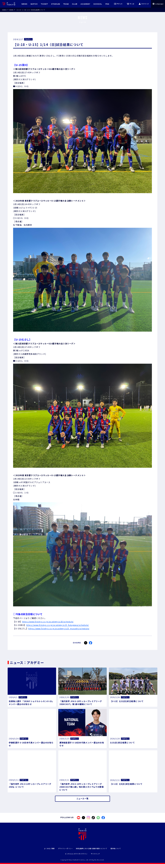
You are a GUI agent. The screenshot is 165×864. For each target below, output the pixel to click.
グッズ (130, 4)
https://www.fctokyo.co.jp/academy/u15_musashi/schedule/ (58, 628)
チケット (118, 4)
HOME (4, 10)
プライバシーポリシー (65, 848)
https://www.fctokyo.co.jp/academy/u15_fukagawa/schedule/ (57, 625)
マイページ (144, 4)
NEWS (11, 10)
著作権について (116, 848)
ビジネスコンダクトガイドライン (76, 854)
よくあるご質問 (49, 848)
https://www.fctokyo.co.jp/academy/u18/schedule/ (48, 621)
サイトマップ (95, 854)
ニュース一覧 (82, 798)
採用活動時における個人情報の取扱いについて (91, 848)
